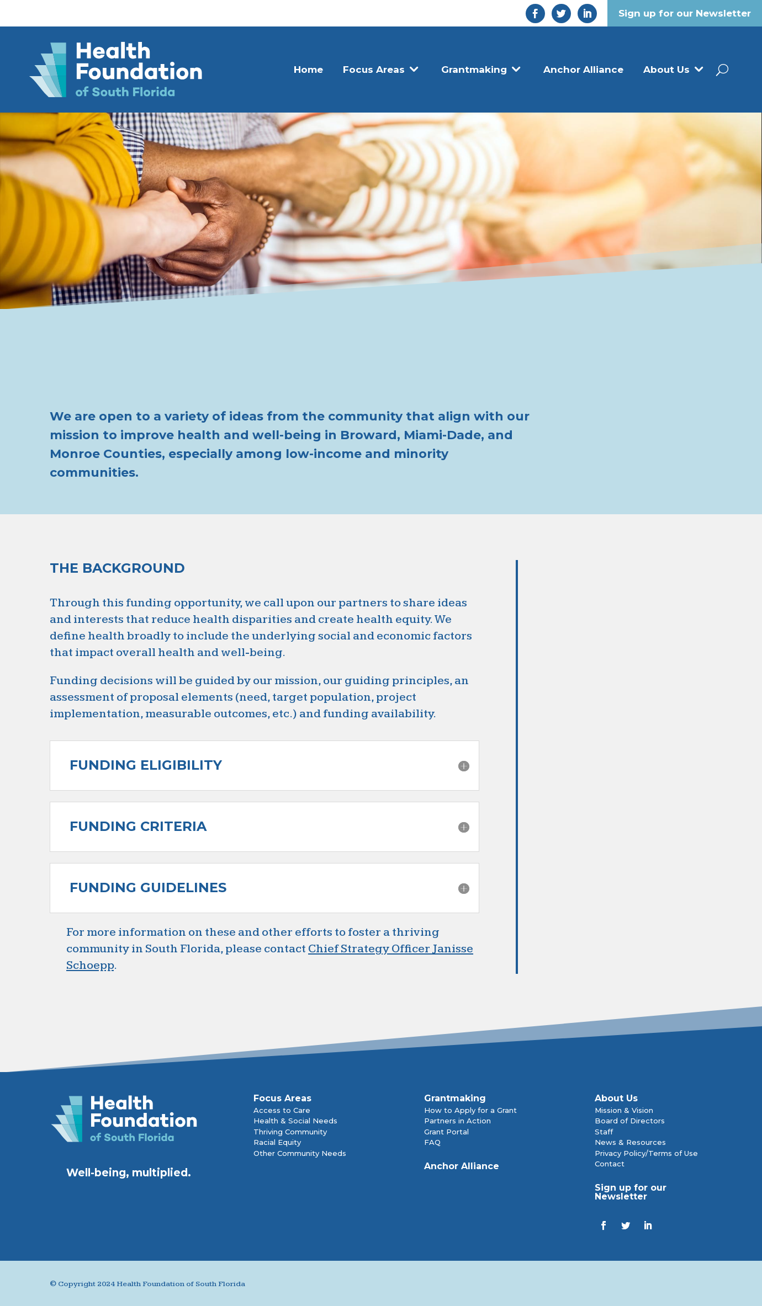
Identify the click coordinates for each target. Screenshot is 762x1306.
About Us (666, 69)
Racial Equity (277, 1142)
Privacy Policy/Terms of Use (646, 1153)
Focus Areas (374, 69)
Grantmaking (474, 69)
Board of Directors (630, 1120)
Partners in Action (457, 1120)
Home (308, 69)
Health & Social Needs (295, 1120)
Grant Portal (446, 1131)
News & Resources (630, 1142)
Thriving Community (290, 1131)
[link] (535, 13)
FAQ (432, 1142)
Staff (604, 1131)
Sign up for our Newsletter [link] (684, 13)
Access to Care (281, 1110)
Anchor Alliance (583, 69)
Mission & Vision (624, 1110)
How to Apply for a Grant (470, 1110)
